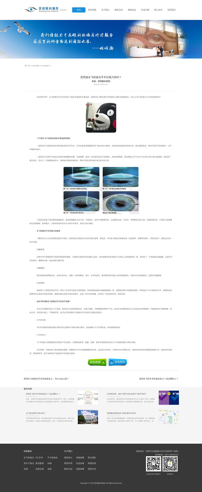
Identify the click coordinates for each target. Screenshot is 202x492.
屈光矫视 (92, 10)
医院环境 (68, 463)
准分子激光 (29, 463)
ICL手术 (39, 457)
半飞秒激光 (52, 457)
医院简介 (68, 457)
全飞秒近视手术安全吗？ (36, 414)
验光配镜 (40, 463)
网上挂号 (158, 10)
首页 (79, 10)
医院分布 (92, 469)
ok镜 (49, 463)
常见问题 (145, 10)
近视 (26, 469)
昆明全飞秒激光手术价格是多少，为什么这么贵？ (46, 379)
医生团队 (92, 457)
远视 (49, 469)
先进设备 (80, 463)
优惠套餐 (80, 457)
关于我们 (105, 10)
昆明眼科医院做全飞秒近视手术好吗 (121, 414)
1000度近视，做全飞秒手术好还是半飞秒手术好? (126, 395)
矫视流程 (92, 463)
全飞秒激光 (45, 66)
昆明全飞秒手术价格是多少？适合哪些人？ (158, 379)
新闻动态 (132, 10)
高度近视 (40, 469)
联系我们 (172, 10)
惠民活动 (119, 10)
